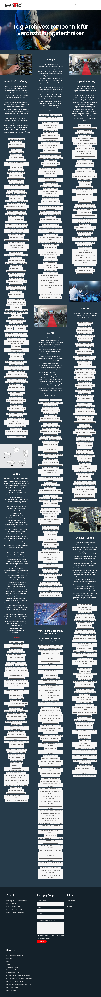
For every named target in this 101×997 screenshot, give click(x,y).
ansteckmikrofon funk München (16, 160)
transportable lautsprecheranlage (50, 575)
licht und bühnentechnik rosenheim (84, 422)
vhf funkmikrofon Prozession (16, 436)
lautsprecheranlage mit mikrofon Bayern (50, 770)
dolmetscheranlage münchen (84, 351)
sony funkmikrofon (16, 403)
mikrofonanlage (16, 724)
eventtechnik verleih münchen (85, 166)
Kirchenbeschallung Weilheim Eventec (85, 414)
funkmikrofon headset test (16, 242)
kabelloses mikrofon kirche (16, 299)
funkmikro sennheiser (84, 179)
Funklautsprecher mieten (84, 398)
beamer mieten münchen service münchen (50, 657)
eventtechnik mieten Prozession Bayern (50, 158)
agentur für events (84, 125)
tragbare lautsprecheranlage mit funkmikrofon (50, 276)
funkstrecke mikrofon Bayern (50, 201)
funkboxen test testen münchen (85, 171)
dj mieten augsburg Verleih (85, 346)
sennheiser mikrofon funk (16, 387)
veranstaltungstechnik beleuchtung (16, 431)
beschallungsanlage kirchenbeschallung (50, 126)
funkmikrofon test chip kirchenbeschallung (50, 471)
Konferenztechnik (50, 488)
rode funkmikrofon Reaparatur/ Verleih (50, 242)
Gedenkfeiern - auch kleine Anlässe (18, 976)
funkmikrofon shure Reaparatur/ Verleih (85, 191)
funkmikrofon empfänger (16, 219)
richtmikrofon (16, 346)
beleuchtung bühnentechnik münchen (85, 143)
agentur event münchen (85, 322)
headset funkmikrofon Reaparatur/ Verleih (85, 198)
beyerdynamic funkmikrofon (16, 178)
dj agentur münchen (85, 341)
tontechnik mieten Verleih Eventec (85, 471)
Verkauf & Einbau (85, 537)
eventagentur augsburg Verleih (84, 359)
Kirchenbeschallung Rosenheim (85, 204)
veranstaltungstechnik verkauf (50, 295)
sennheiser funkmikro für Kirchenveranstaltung (16, 368)
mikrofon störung (22, 331)
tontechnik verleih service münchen (50, 850)
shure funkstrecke (16, 395)
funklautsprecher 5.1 (50, 166)
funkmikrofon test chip (16, 279)
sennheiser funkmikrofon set (16, 379)
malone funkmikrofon (16, 323)
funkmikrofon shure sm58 (16, 273)
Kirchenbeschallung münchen (85, 409)
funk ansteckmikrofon (16, 198)
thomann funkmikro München (16, 408)
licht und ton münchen (84, 212)
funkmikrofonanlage (16, 284)
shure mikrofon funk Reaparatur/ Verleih (50, 553)
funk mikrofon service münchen (50, 710)
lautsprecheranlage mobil (16, 706)
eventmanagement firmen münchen (85, 372)
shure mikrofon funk (16, 398)
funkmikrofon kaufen (16, 252)
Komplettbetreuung (84, 81)
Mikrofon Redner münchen (84, 443)
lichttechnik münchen (84, 435)
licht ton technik (10, 313)
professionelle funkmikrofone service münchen (50, 807)
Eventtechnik (44, 439)
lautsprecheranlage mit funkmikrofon (50, 493)
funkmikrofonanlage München (16, 286)
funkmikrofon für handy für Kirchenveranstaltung (16, 231)
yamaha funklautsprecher (84, 273)
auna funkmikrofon (16, 167)
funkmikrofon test (50, 748)
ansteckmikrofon (16, 155)
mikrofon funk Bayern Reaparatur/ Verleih (50, 520)
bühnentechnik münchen (85, 338)
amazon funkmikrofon (16, 152)
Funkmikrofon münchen (85, 403)
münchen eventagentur (50, 234)
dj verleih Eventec (85, 349)
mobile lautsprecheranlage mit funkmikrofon (50, 231)
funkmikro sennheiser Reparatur (16, 209)
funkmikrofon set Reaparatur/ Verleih (50, 465)
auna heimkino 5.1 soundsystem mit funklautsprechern (85, 139)
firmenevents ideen (50, 161)
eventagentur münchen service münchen (50, 696)
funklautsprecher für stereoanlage (50, 168)
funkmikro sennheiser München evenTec (16, 206)
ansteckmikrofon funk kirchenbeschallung (50, 119)
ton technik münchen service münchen (50, 838)
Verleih (16, 473)
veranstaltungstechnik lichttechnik (16, 434)
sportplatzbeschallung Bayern (50, 255)
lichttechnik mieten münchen (50, 508)
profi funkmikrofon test (85, 232)
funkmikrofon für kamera (16, 234)
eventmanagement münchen (85, 163)
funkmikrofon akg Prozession (16, 211)
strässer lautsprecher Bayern (85, 242)
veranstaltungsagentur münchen (85, 265)
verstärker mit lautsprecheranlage (50, 595)
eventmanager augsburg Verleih (50, 155)
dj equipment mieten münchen (84, 343)
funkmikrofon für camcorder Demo (16, 227)
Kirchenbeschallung (16, 695)
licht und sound (50, 217)
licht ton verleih (22, 313)
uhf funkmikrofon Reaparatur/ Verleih (16, 785)
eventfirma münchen (85, 364)
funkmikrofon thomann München (16, 281)
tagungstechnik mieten (84, 458)
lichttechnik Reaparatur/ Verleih (50, 219)
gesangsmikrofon (16, 292)
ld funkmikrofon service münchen (50, 773)
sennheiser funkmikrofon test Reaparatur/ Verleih (50, 819)
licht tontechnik (16, 315)
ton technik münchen (85, 248)
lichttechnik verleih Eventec (85, 437)
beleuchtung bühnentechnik (16, 173)
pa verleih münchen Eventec (85, 453)
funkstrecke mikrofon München (16, 289)
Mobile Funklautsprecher (50, 224)
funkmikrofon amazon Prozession (16, 214)
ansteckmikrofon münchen (50, 408)
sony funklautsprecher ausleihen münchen (85, 239)
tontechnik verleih (50, 270)
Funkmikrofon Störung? (16, 81)
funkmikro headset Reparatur (16, 203)
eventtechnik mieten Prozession (85, 385)
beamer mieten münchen (85, 328)
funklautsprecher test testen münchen (84, 174)
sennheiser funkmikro (16, 364)
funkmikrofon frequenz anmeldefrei (16, 224)
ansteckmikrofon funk (16, 157)
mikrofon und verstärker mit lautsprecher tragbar (84, 221)
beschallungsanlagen (84, 146)
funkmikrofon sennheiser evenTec (16, 263)
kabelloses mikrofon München (16, 302)
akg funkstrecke (16, 149)
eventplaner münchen (84, 383)
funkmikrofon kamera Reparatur (16, 250)
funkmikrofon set (16, 265)
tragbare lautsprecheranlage (16, 773)
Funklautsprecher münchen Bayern (50, 713)
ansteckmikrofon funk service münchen (50, 651)
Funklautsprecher (12, 973)
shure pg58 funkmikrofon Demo (16, 400)
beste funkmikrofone (16, 175)
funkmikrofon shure (16, 268)
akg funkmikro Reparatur (16, 139)
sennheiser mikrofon (16, 385)
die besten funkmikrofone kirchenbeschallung (50, 139)
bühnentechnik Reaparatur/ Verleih (50, 421)
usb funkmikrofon (16, 429)
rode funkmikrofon (16, 356)
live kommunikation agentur (84, 440)
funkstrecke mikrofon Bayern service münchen (50, 752)
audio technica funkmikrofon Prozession (16, 164)
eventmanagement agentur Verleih (50, 153)
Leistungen (50, 59)
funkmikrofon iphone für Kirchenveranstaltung (16, 246)
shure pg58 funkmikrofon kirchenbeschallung (50, 251)
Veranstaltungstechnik (85, 267)
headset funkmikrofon (16, 297)
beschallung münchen (84, 333)
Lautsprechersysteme (50, 495)
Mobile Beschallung (13, 987)
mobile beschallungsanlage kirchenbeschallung (16, 728)
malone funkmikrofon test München (16, 326)
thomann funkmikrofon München (16, 413)
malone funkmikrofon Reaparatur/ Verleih (85, 216)
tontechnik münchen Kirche (85, 474)
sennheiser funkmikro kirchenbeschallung (50, 538)
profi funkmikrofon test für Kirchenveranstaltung (16, 342)
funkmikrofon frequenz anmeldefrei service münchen (50, 729)
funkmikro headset (21, 201)
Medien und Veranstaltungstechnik (18, 984)
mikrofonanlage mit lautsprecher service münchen (50, 797)
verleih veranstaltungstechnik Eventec (84, 499)
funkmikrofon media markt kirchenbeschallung (50, 192)
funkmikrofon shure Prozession (16, 271)
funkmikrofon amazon (50, 183)
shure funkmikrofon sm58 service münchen (50, 827)
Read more (16, 637)
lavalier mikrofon (16, 307)
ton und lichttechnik (16, 416)
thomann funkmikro (16, 405)
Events (50, 332)
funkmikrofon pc (16, 258)
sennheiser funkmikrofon (16, 372)
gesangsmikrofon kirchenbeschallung (50, 204)
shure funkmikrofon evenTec (16, 390)
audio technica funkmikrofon (84, 133)
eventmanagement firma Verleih (85, 369)
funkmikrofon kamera (50, 457)
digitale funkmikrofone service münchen (50, 687)
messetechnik (57, 222)
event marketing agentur (50, 429)
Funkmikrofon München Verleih (85, 406)
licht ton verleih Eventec (84, 419)
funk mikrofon (9, 201)
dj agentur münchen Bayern (50, 143)
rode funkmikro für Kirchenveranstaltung (16, 350)
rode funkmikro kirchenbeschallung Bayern (50, 238)
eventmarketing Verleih (85, 380)
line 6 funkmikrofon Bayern (50, 514)
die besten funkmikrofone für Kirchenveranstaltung (16, 187)
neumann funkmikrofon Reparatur (16, 333)
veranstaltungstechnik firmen (85, 487)
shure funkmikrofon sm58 (16, 392)
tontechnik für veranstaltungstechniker (16, 422)
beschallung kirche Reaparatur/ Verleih (50, 667)
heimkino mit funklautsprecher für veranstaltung (50, 208)
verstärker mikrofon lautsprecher (50, 297)
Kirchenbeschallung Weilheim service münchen (50, 762)
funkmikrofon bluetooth (16, 217)
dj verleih (9, 193)
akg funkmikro (44, 115)
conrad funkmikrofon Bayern (50, 135)
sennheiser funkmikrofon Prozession (16, 377)
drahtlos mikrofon (20, 193)
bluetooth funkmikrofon (16, 180)
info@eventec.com (17, 912)
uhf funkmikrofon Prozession (16, 426)
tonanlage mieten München (16, 419)
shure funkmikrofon (50, 547)
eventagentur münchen (50, 150)
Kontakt (85, 308)
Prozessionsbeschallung (14, 981)
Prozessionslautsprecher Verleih (85, 456)
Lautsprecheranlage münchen (85, 416)
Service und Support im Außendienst (50, 632)
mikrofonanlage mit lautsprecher (85, 227)
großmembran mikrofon (16, 294)
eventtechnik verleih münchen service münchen (50, 704)
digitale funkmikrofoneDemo (16, 190)
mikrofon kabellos (20, 328)
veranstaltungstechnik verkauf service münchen (50, 871)
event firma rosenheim (84, 161)
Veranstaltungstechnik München (85, 494)
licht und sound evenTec (16, 318)
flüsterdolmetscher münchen (50, 163)
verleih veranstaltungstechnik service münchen (50, 876)
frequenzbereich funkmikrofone (16, 196)
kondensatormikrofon (16, 698)
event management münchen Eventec (84, 356)
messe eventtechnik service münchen (50, 789)
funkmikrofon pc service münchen (50, 738)
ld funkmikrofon (44, 498)
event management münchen (50, 426)
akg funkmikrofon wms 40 (16, 147)
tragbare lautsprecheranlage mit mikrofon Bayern (50, 281)
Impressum (71, 901)
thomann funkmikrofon (16, 411)
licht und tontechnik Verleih (50, 776)
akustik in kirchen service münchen (50, 648)
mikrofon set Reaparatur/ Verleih (16, 721)
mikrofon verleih (85, 224)
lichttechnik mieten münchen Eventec (85, 432)
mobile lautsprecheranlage (85, 230)
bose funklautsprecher (50, 133)
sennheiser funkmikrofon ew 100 (16, 374)
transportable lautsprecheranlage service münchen (50, 864)
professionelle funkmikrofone (16, 339)
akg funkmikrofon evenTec (16, 144)
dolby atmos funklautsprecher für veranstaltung (50, 146)
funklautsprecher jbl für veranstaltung (50, 172)
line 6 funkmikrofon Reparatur (16, 320)
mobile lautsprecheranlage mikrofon (50, 227)
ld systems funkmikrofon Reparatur (16, 310)
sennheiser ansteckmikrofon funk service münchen (50, 814)
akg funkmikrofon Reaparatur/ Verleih (84, 128)
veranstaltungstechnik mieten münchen (85, 491)
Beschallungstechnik (50, 413)
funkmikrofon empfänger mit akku (16, 222)
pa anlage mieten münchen (84, 450)
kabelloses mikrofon (85, 202)
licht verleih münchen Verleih (84, 430)
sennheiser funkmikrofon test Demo (16, 382)
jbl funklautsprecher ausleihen (50, 211)
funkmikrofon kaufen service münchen (50, 735)
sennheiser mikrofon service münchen (50, 823)
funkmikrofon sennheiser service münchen (50, 745)
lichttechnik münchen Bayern (16, 714)
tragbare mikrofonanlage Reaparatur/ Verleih (50, 286)
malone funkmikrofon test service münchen (50, 785)
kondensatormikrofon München (16, 305)
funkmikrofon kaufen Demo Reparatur (16, 255)
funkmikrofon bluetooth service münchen (50, 719)
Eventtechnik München (84, 388)
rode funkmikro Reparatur (16, 354)
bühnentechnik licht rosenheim (85, 148)
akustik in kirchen (55, 115)
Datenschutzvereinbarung (49, 935)
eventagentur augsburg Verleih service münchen (50, 691)
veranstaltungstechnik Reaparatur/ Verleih (50, 291)
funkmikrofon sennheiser (16, 260)
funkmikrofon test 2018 (16, 276)
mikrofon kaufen (10, 331)
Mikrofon (9, 328)
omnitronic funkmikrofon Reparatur (16, 336)
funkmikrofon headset (16, 237)
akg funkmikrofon (16, 142)
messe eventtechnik (45, 222)
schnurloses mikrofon (16, 359)
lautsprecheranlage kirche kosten (50, 214)
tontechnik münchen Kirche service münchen (50, 847)
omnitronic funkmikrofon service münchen (50, 802)
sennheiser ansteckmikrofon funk (16, 361)
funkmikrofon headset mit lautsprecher (16, 240)
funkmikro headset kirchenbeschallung (84, 176)
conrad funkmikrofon (16, 183)
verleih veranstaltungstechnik (85, 270)
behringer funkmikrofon (16, 170)
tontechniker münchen (50, 273)
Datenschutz (71, 903)
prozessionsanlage (50, 534)
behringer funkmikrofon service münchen (50, 662)
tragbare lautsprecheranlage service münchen (50, 859)
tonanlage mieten (85, 463)
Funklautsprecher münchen (85, 401)
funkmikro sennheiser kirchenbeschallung (50, 180)
